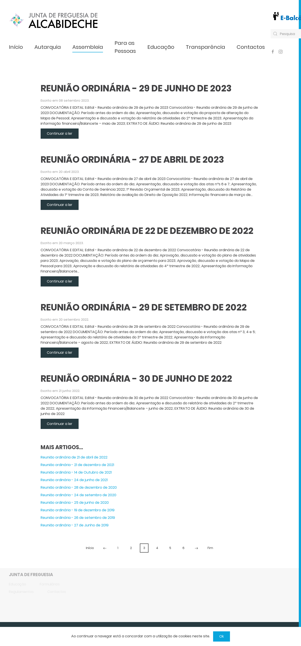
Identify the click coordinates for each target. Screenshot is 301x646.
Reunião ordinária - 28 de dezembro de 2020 (79, 487)
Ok (221, 636)
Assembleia (87, 47)
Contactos (251, 47)
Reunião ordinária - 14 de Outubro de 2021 (76, 472)
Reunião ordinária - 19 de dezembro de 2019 (78, 510)
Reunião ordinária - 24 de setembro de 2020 (78, 495)
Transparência (205, 47)
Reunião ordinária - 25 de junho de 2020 (75, 502)
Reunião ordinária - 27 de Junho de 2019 (75, 525)
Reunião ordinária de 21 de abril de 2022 (74, 457)
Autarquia (47, 47)
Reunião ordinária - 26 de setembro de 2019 (78, 517)
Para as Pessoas (125, 47)
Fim (210, 548)
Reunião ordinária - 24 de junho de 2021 (74, 479)
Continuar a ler (59, 133)
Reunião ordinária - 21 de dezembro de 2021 (77, 464)
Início (16, 47)
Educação (160, 47)
